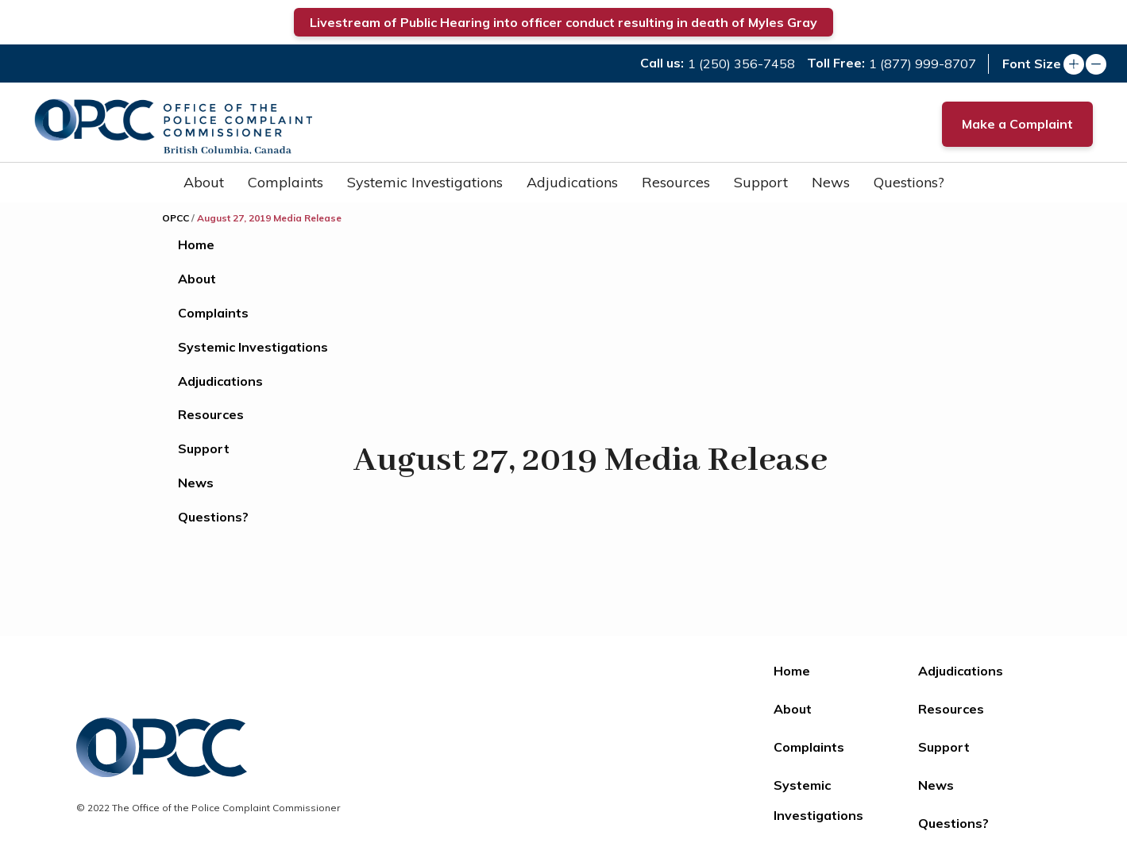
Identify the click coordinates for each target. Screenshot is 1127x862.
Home (196, 244)
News (831, 182)
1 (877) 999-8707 (922, 63)
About (203, 182)
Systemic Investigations (425, 182)
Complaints (285, 182)
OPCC (175, 218)
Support (761, 182)
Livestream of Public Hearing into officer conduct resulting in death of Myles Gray (563, 22)
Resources (676, 182)
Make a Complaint (1017, 124)
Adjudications (572, 182)
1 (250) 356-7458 (741, 63)
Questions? (909, 182)
